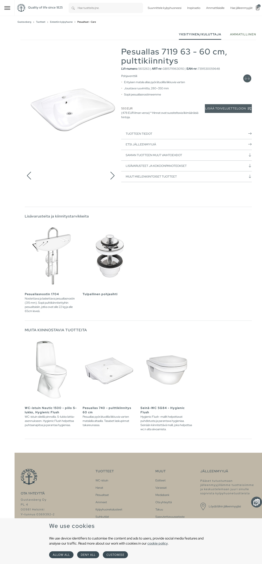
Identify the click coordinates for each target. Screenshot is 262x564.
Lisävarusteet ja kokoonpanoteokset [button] (189, 166)
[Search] (73, 8)
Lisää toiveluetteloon (228, 109)
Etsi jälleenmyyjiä (189, 144)
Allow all (61, 555)
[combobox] (110, 8)
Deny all (88, 555)
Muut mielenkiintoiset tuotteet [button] (189, 176)
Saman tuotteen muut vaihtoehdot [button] (189, 155)
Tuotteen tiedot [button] (189, 134)
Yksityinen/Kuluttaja (200, 34)
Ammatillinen (243, 34)
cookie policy (157, 543)
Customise (115, 555)
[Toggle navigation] (7, 8)
